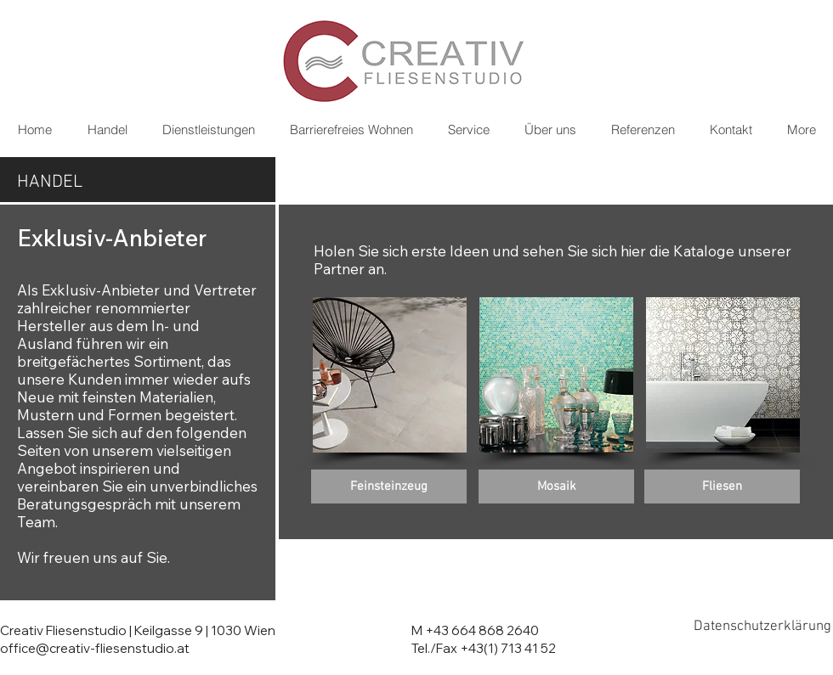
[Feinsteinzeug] (389, 486)
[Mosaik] (556, 486)
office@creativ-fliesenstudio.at (95, 648)
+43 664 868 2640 (482, 630)
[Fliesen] (722, 486)
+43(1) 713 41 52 (508, 648)
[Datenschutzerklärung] (762, 627)
